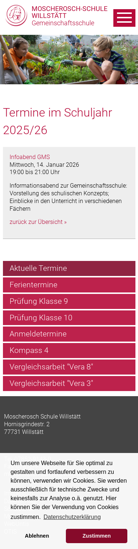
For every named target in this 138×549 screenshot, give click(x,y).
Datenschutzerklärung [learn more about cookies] (72, 517)
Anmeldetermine (38, 333)
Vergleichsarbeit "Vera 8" (51, 366)
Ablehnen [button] (37, 536)
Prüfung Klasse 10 (41, 317)
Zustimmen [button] (96, 536)
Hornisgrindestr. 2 (27, 424)
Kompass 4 (29, 350)
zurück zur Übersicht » (38, 221)
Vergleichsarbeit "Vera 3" (51, 383)
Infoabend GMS (30, 157)
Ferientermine (33, 284)
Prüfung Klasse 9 (39, 301)
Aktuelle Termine (38, 268)
